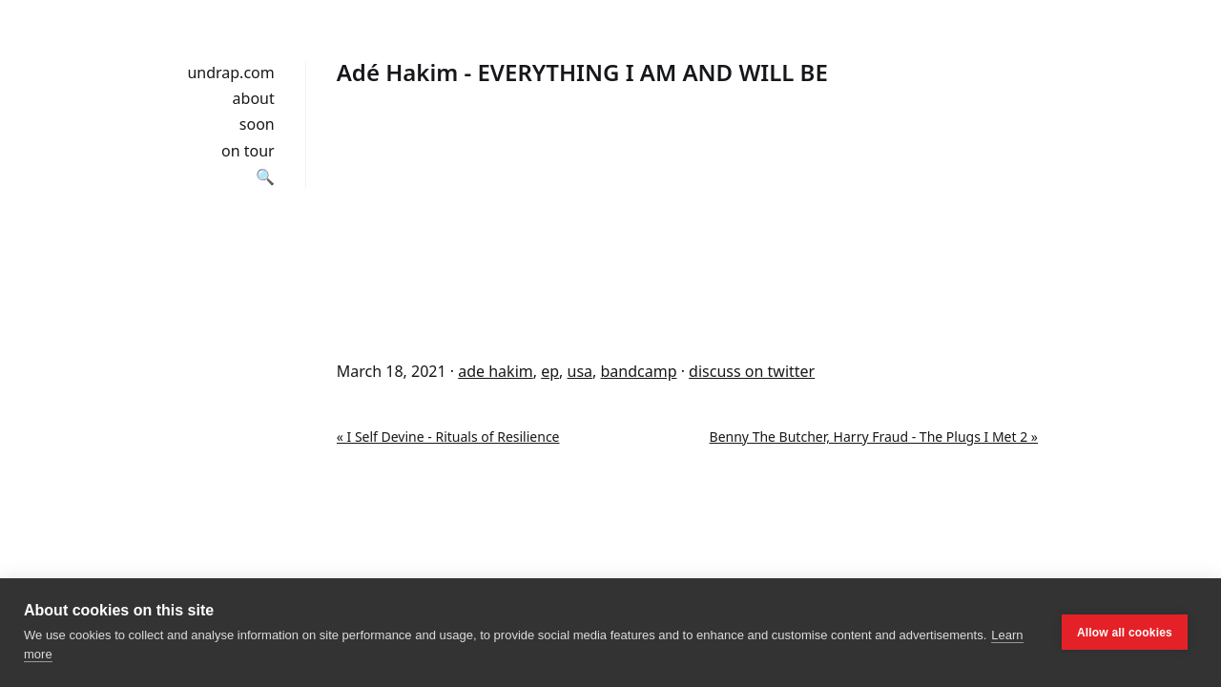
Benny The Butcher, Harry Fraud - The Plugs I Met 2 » (874, 436)
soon (257, 124)
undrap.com (230, 72)
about (254, 98)
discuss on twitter (752, 371)
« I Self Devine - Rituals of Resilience (448, 436)
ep (550, 371)
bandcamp (638, 371)
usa (580, 371)
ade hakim (495, 371)
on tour (248, 150)
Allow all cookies (1124, 632)
